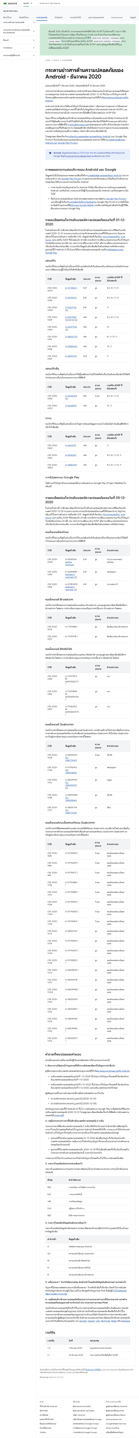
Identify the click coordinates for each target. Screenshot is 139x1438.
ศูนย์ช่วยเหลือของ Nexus (115, 1415)
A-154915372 (71, 298)
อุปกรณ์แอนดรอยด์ (96, 17)
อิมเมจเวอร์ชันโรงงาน (48, 1423)
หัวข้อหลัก (59, 17)
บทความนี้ (59, 1115)
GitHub (43, 1432)
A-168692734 (71, 356)
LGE (98, 1321)
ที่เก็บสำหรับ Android (48, 1406)
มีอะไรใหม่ (7, 17)
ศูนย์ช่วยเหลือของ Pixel (115, 1410)
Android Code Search (50, 3)
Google (82, 1321)
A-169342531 (70, 455)
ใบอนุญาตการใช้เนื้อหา (94, 1370)
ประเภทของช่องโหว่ (111, 236)
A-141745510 (71, 288)
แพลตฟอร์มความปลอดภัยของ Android (104, 175)
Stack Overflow (112, 1428)
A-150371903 (71, 327)
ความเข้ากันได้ (75, 17)
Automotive (117, 17)
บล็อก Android (79, 1415)
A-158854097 (71, 465)
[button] (16, 22)
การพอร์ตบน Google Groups (85, 1432)
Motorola (105, 1321)
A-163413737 (70, 445)
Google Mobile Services (116, 1423)
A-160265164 (71, 396)
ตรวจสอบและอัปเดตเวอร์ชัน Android (113, 1071)
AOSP (47, 60)
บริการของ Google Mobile (82, 205)
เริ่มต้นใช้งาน (24, 17)
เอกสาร (56, 60)
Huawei (91, 1321)
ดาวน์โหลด (44, 1415)
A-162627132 (70, 307)
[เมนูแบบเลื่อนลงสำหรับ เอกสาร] (32, 3)
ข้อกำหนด (44, 1410)
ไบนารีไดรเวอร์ (45, 1428)
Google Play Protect (71, 178)
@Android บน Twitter (82, 1406)
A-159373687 (71, 317)
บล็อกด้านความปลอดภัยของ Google (87, 1419)
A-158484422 (71, 346)
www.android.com (114, 1419)
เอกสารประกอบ (10, 11)
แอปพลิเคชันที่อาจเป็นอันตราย (83, 202)
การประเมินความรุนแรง (78, 124)
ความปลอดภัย (67, 60)
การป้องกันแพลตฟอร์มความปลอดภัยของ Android (88, 136)
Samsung (125, 1321)
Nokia (114, 1321)
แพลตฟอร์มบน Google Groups (86, 1423)
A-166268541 (71, 405)
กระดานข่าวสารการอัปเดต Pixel (78, 156)
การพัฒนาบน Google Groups (85, 1428)
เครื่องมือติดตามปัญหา (115, 1432)
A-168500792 (71, 336)
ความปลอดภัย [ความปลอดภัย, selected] (42, 17)
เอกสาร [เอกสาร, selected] (26, 3)
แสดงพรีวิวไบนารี (46, 1419)
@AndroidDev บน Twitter (83, 1410)
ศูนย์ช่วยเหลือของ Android (116, 1406)
